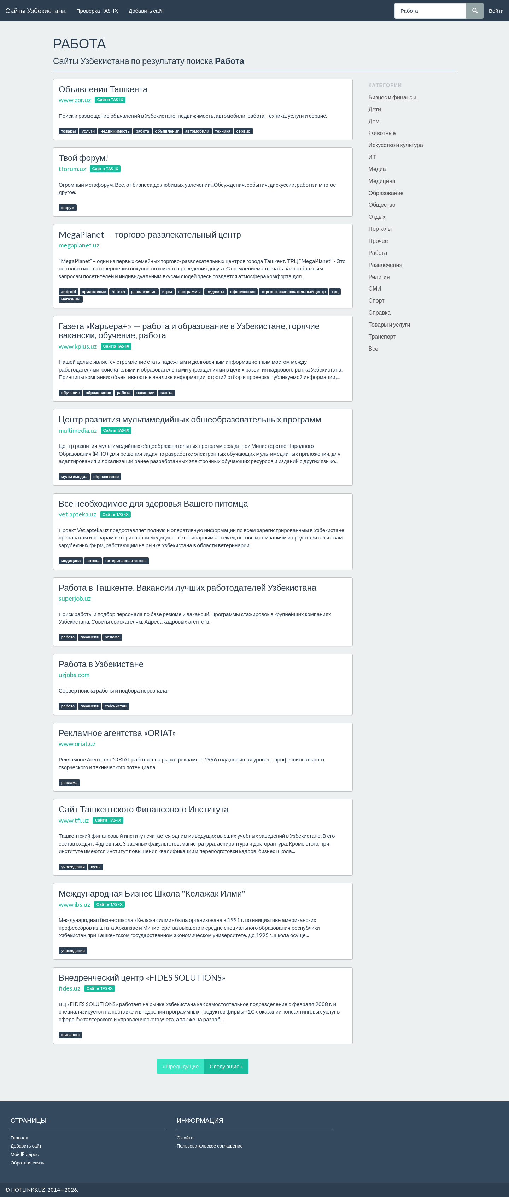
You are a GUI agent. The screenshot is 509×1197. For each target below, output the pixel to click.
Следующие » (226, 1066)
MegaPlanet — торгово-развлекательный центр (150, 234)
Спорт (377, 300)
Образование (386, 192)
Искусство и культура (396, 144)
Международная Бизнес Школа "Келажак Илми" (152, 893)
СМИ (375, 288)
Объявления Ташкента (103, 89)
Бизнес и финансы (393, 97)
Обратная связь (27, 1163)
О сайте (185, 1137)
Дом (374, 121)
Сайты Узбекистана (35, 10)
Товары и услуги (389, 324)
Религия (379, 276)
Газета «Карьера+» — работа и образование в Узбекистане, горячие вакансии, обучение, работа (189, 330)
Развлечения (386, 264)
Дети (375, 109)
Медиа (377, 168)
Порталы (380, 228)
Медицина (382, 180)
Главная (19, 1137)
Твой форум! (84, 157)
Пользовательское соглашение (210, 1146)
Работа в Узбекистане (101, 664)
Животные (382, 132)
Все (374, 348)
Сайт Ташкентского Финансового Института (144, 809)
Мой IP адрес (25, 1154)
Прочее (378, 240)
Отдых (377, 216)
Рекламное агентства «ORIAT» (117, 733)
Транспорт (382, 336)
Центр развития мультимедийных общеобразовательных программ (190, 419)
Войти (496, 10)
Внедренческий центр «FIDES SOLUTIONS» (142, 977)
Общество (382, 204)
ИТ (372, 156)
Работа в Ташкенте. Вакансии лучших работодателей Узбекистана (187, 587)
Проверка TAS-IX (97, 10)
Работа (378, 252)
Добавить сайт (146, 10)
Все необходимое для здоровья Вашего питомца (153, 503)
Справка (380, 312)
